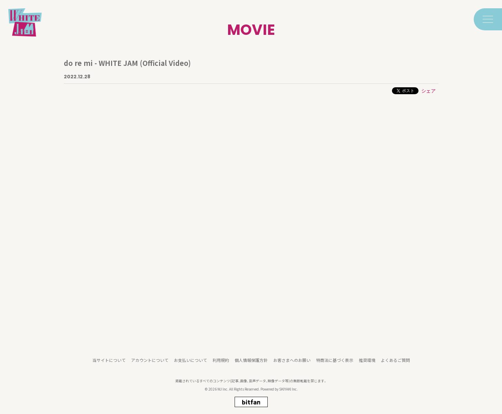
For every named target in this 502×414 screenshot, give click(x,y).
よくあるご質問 (395, 362)
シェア (428, 90)
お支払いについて (190, 362)
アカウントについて (149, 362)
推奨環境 (367, 362)
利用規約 (221, 362)
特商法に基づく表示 (334, 362)
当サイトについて (109, 362)
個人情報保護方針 (251, 362)
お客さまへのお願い (292, 362)
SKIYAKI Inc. (288, 391)
